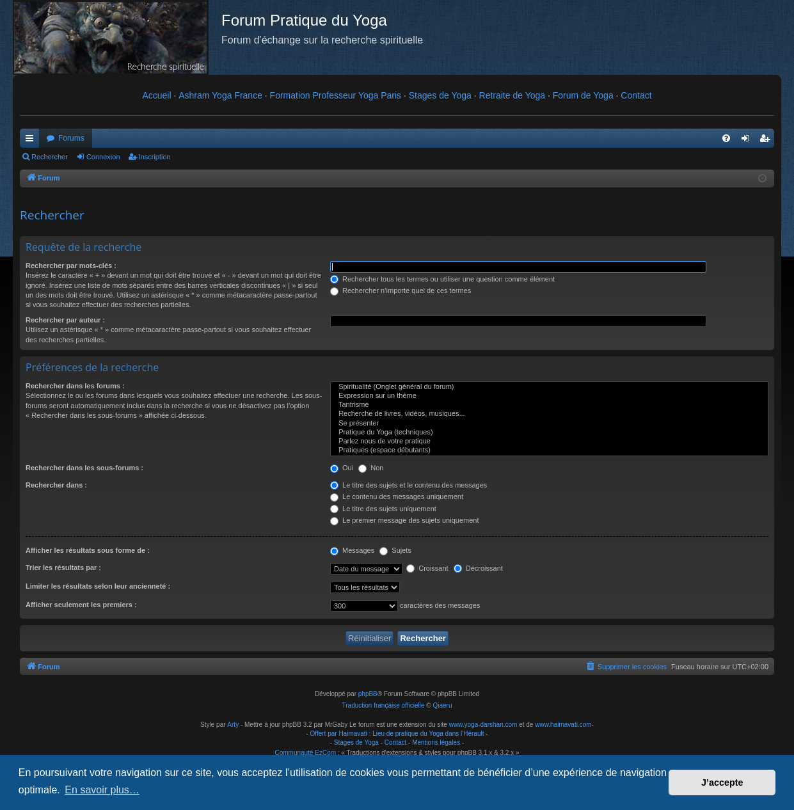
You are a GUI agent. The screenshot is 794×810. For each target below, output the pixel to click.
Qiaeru (442, 705)
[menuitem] (726, 138)
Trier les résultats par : (63, 567)
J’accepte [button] (722, 782)
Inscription (155, 157)
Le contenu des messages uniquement (396, 496)
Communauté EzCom (305, 752)
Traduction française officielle (383, 705)
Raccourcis (32, 141)
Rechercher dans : (56, 485)
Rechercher (49, 157)
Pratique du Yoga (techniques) (549, 432)
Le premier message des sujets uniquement (404, 520)
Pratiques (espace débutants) (549, 450)
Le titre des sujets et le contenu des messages (408, 485)
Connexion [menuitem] (748, 141)
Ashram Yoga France (220, 95)
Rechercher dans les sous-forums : (84, 468)
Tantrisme (549, 405)
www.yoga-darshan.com (483, 724)
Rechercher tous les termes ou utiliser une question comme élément (442, 279)
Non (370, 468)
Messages (352, 550)
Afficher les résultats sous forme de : (88, 550)
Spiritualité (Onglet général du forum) (549, 387)
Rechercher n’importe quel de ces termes (400, 290)
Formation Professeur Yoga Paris (335, 95)
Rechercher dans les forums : (75, 386)
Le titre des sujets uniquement (383, 508)
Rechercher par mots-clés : (71, 265)
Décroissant (478, 568)
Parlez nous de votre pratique (549, 441)
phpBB (367, 693)
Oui (341, 468)
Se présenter (549, 423)
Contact (636, 95)
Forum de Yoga (583, 95)
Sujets (395, 550)
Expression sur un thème (549, 396)
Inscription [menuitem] (767, 141)
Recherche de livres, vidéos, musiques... (549, 413)
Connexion (103, 157)
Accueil (156, 95)
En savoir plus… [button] (102, 789)
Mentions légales (436, 742)
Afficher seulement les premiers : (81, 604)
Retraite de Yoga (512, 95)
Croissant (427, 568)
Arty (233, 724)
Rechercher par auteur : (65, 320)
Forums (71, 138)
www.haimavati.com (563, 724)
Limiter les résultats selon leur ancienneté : (98, 586)
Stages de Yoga (440, 95)
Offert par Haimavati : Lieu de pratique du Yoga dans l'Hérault (397, 733)
